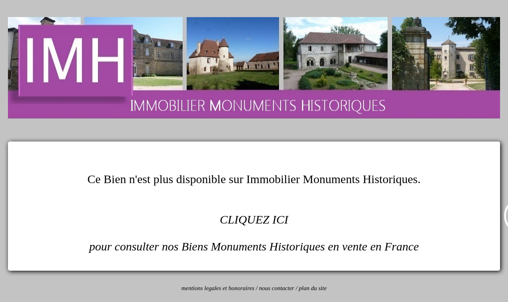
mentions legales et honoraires (217, 288)
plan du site (313, 288)
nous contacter (276, 288)
